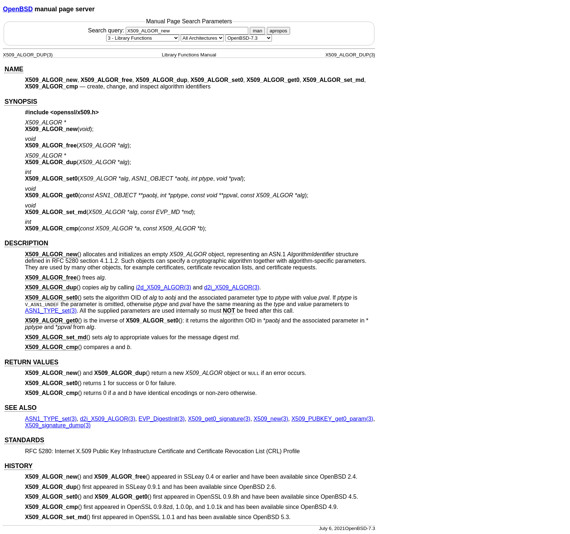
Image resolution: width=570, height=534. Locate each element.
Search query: (169, 30)
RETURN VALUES (31, 362)
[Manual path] (248, 38)
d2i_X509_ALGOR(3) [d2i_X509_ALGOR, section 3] (232, 287)
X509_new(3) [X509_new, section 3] (271, 419)
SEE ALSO (20, 407)
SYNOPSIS (20, 101)
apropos (278, 30)
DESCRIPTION (26, 243)
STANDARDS (24, 440)
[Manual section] (142, 38)
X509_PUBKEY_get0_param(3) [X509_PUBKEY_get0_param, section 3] (332, 419)
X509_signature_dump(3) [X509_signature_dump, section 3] (58, 425)
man (257, 30)
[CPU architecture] (202, 38)
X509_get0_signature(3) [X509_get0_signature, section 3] (219, 419)
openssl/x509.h (75, 112)
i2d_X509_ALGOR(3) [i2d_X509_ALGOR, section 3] (163, 287)
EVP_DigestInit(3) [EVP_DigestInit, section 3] (162, 419)
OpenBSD (18, 9)
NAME (13, 69)
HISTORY (18, 466)
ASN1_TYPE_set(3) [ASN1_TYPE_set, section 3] (51, 311)
